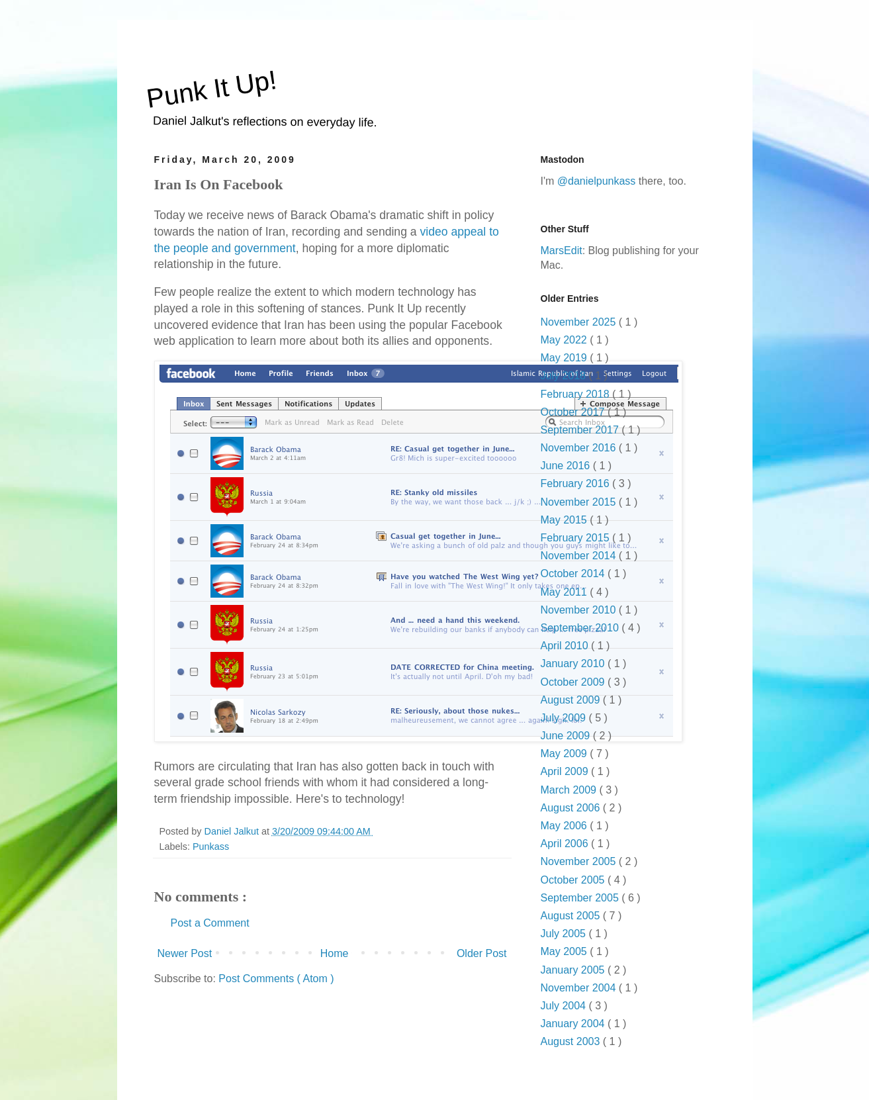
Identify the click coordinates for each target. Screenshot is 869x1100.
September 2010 (581, 627)
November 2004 (580, 987)
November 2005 (580, 861)
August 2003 (572, 1041)
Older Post (482, 953)
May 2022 (565, 339)
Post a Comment (210, 923)
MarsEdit (561, 250)
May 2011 (565, 592)
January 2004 (574, 1023)
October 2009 (574, 682)
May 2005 (565, 951)
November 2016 (580, 447)
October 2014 (574, 573)
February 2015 (577, 537)
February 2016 (577, 483)
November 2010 (580, 610)
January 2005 (574, 970)
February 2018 (577, 394)
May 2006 (565, 825)
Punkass (211, 846)
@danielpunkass (596, 181)
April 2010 (566, 645)
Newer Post (185, 953)
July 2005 (565, 933)
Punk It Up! (211, 89)
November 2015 (580, 502)
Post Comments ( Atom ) (276, 978)
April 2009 (566, 771)
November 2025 (580, 322)
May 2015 (565, 520)
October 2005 (574, 880)
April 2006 (566, 843)
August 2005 (572, 915)
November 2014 (580, 555)
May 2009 (565, 753)
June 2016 (567, 465)
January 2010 (574, 663)
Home (334, 953)
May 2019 (565, 357)
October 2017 (574, 412)
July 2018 (565, 375)
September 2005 (581, 897)
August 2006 (572, 807)
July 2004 (565, 1005)
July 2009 (565, 717)
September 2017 (581, 429)
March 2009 (570, 790)
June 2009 (567, 735)
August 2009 (572, 700)
